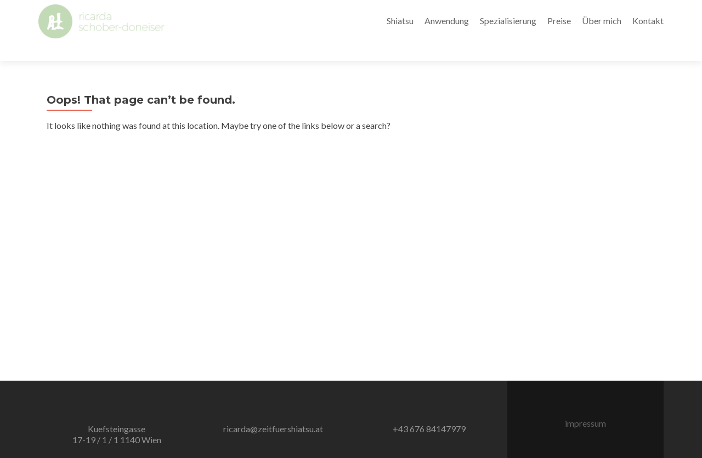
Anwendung (446, 20)
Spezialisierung (508, 20)
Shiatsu (400, 20)
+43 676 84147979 (429, 409)
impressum (585, 404)
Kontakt (648, 20)
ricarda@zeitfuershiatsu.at (273, 409)
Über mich (601, 20)
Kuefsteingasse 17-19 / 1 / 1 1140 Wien (116, 415)
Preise (559, 20)
